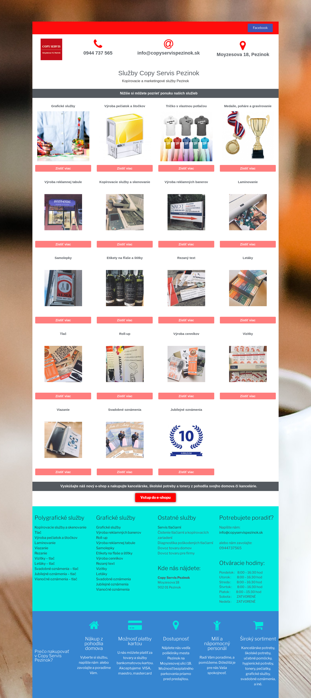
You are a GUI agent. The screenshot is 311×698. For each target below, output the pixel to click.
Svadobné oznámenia (124, 409)
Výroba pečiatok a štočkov (124, 106)
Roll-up (124, 334)
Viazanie (63, 409)
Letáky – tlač (45, 564)
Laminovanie (248, 182)
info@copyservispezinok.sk (168, 53)
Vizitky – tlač (45, 558)
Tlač (63, 334)
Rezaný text (186, 258)
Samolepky (63, 258)
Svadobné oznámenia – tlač (57, 569)
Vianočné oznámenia (113, 589)
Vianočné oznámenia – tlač (56, 579)
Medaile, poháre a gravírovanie (247, 106)
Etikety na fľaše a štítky (125, 258)
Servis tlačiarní (169, 527)
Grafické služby (63, 106)
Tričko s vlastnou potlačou (186, 106)
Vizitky (248, 334)
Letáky (248, 258)
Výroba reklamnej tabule (63, 182)
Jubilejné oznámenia (186, 409)
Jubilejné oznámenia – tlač (55, 574)
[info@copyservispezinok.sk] (168, 44)
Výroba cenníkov (186, 334)
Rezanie (41, 553)
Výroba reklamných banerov (186, 182)
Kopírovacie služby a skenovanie (124, 182)
